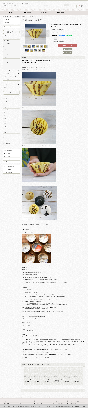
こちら (77, 406)
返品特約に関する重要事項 (58, 41)
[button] (77, 12)
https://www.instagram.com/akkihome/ (31, 318)
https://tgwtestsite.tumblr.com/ (38, 316)
